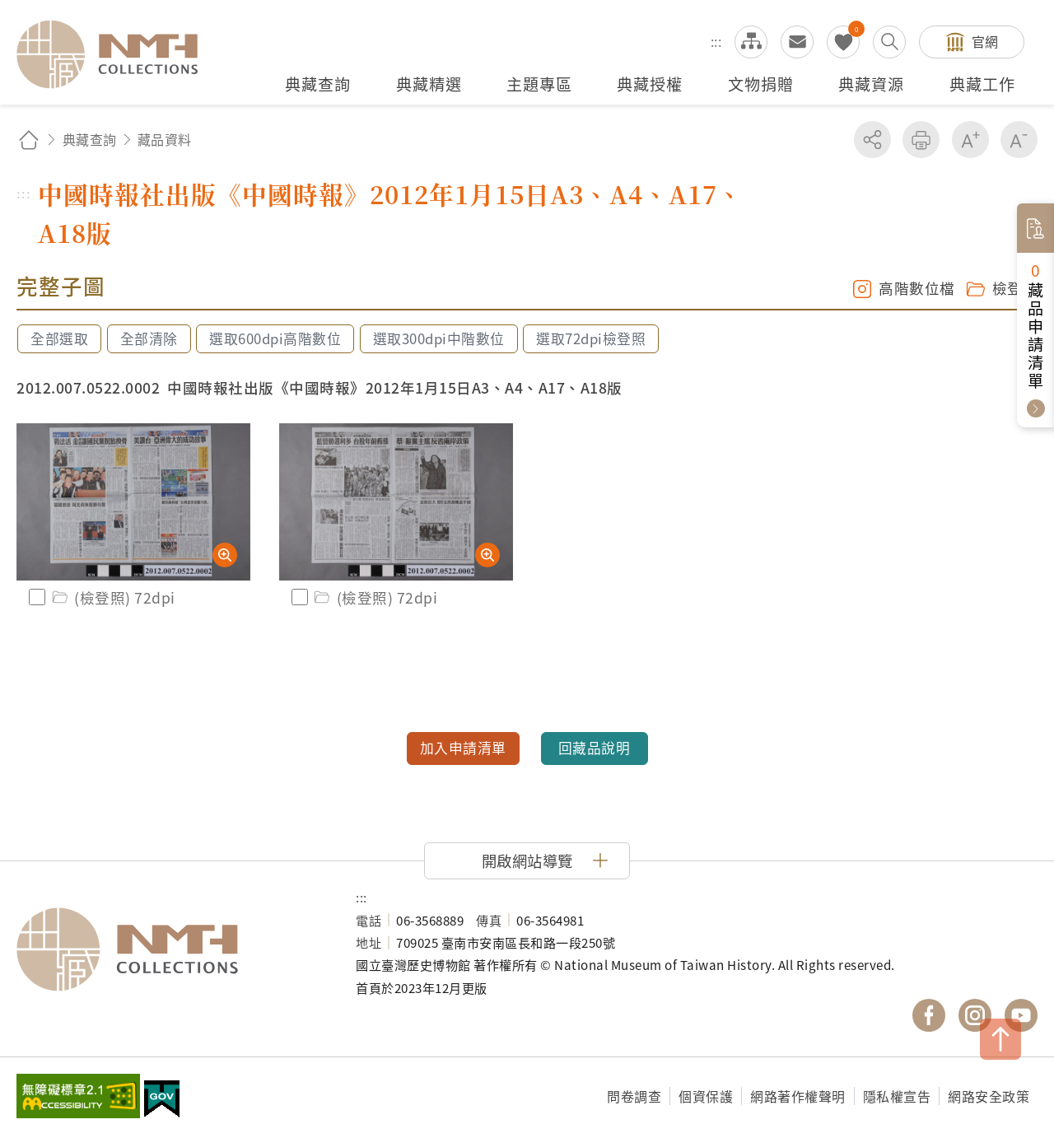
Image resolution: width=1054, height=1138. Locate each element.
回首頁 (28, 139)
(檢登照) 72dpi (112, 597)
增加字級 (970, 139)
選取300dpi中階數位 (439, 338)
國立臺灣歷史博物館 (169, 949)
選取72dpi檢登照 (591, 338)
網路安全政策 (988, 1096)
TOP (1000, 1039)
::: (716, 41)
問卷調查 (634, 1096)
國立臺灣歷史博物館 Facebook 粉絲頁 (928, 1015)
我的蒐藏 (843, 42)
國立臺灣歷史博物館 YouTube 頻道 (1021, 1015)
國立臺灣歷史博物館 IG (974, 1015)
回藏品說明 (594, 748)
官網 (985, 41)
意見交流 (797, 42)
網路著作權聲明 (798, 1096)
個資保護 (706, 1096)
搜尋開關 (889, 42)
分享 (872, 139)
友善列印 (921, 139)
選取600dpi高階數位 (275, 338)
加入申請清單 (463, 748)
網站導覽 (751, 42)
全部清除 (149, 338)
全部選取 (59, 338)
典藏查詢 (90, 139)
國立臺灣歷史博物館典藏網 (116, 54)
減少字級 (1019, 139)
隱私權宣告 (897, 1096)
